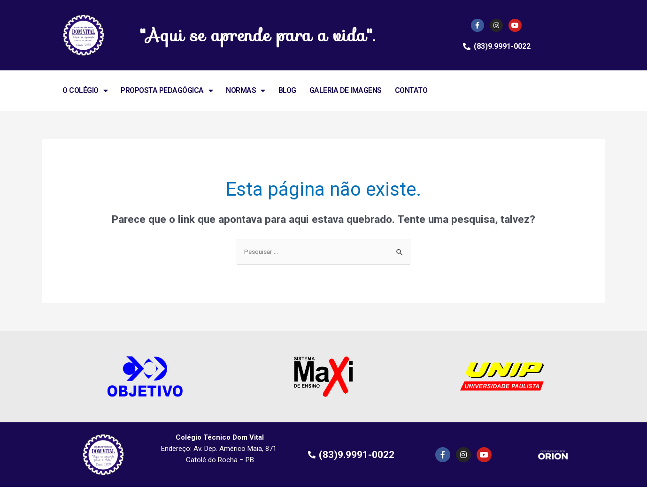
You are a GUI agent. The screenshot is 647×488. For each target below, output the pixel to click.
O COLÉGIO (85, 90)
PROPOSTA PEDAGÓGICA (167, 90)
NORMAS (245, 90)
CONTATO (411, 90)
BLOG (287, 90)
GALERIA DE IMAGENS (345, 90)
